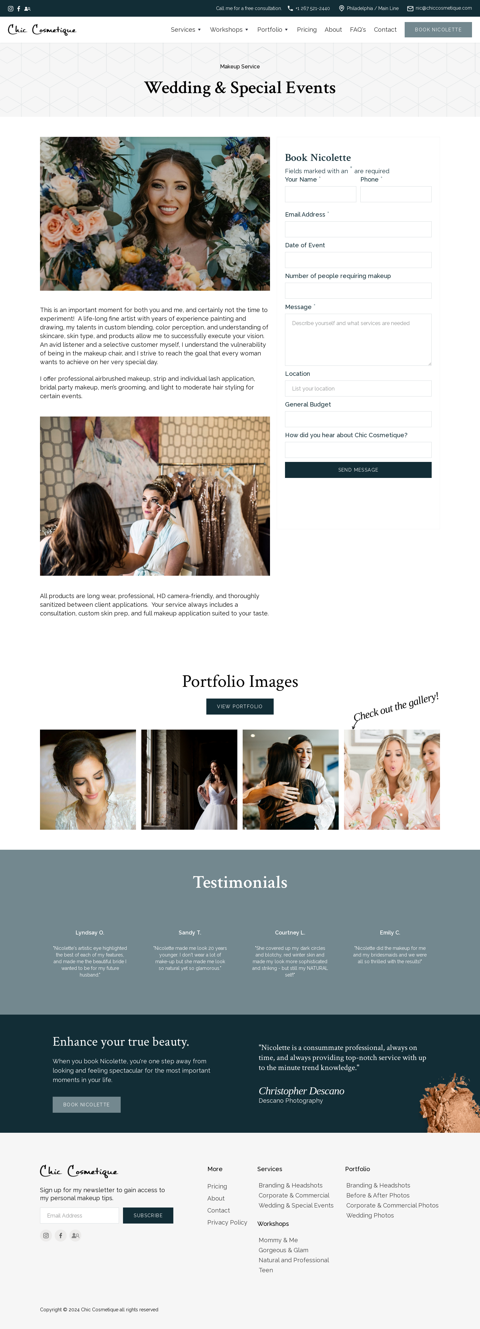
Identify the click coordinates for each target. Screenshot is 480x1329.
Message (300, 307)
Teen (266, 1270)
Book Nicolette (86, 1104)
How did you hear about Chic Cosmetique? (346, 435)
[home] (42, 30)
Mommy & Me (278, 1240)
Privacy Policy (227, 1222)
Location (297, 373)
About (333, 29)
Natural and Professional (294, 1260)
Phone (371, 179)
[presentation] (335, 503)
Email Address (307, 214)
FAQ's (358, 29)
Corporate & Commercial (294, 1195)
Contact (385, 29)
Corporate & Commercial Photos (392, 1205)
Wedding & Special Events (296, 1205)
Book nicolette (438, 29)
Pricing (307, 29)
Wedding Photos (370, 1215)
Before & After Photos (378, 1195)
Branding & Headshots (291, 1185)
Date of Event (305, 245)
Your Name (303, 179)
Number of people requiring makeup (338, 275)
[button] (186, 30)
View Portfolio (240, 706)
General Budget (308, 404)
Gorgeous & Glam (283, 1250)
